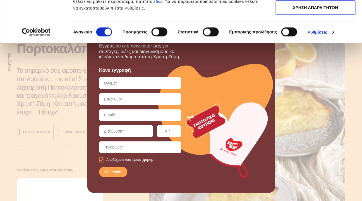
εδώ (157, 40)
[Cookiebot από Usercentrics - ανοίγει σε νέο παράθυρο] (36, 71)
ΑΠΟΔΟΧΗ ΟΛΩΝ (315, 13)
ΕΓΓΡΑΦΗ (113, 172)
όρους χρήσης (142, 160)
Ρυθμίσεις (317, 71)
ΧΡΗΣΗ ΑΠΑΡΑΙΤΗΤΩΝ (315, 30)
